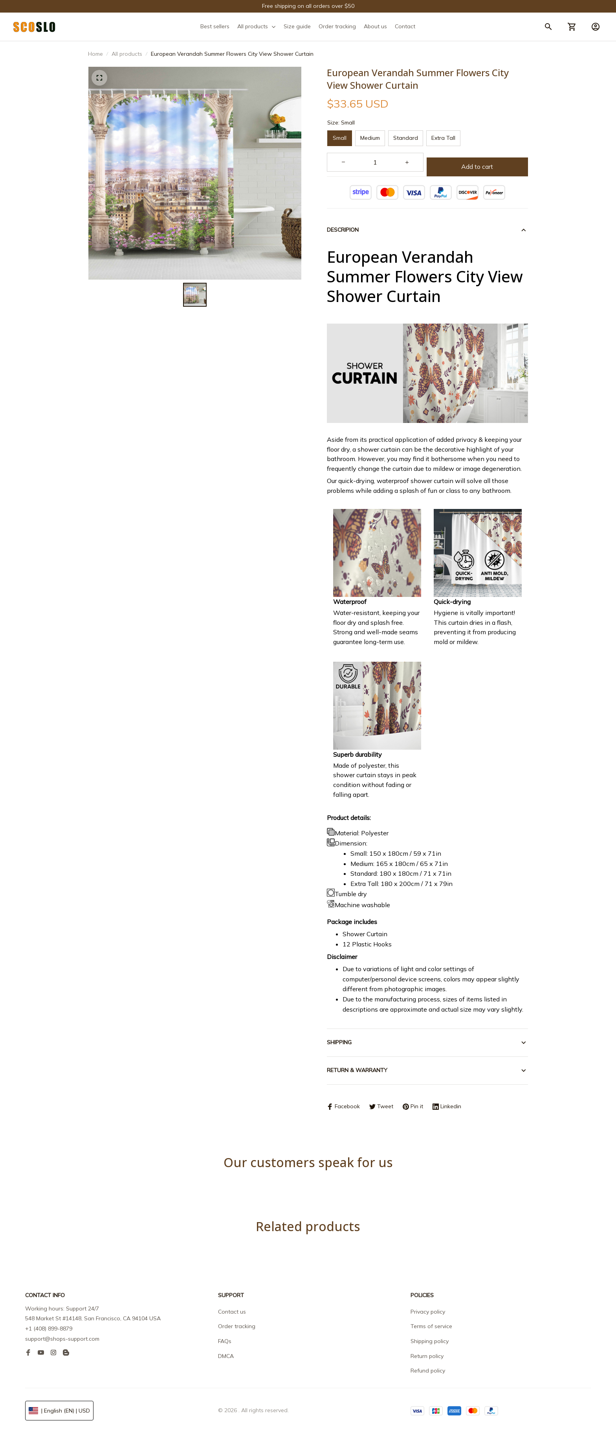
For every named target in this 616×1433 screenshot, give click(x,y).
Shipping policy (430, 1341)
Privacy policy (428, 1311)
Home (95, 53)
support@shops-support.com (62, 1338)
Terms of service (431, 1326)
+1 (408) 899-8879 (48, 1328)
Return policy (427, 1356)
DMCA (226, 1356)
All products (127, 53)
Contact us (232, 1311)
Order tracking (236, 1326)
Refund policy (428, 1370)
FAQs (224, 1341)
